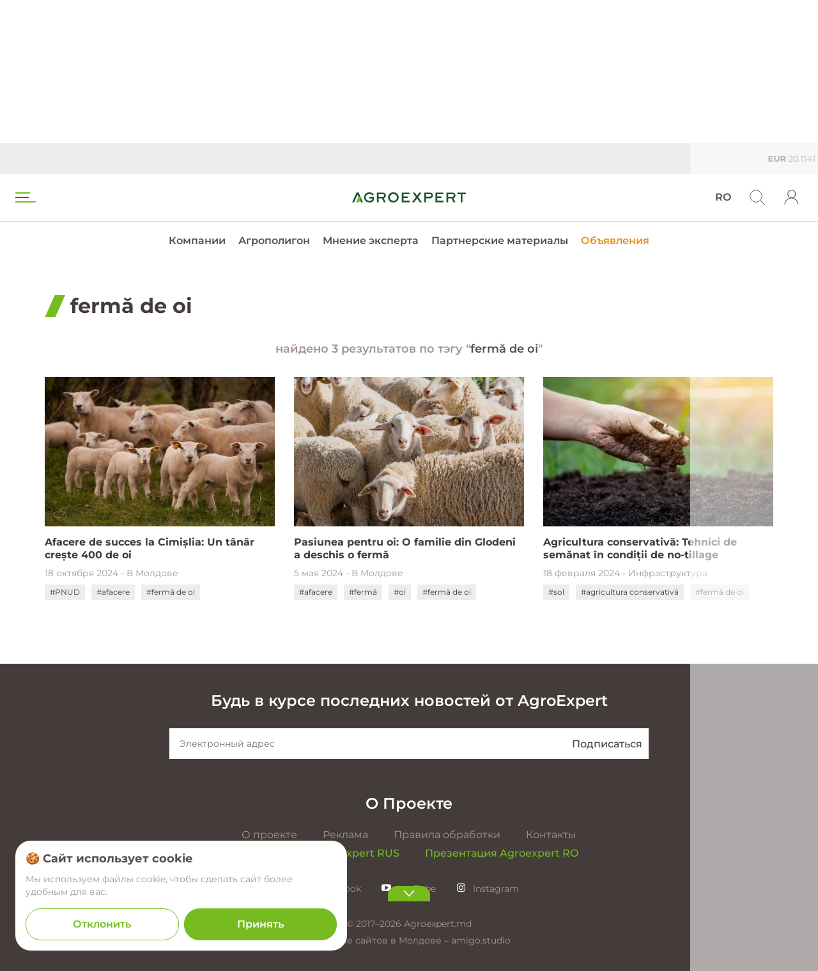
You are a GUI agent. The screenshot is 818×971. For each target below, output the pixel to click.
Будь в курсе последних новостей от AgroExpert (409, 700)
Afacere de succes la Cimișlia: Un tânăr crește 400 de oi (149, 548)
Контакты (551, 835)
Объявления (615, 240)
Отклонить (102, 924)
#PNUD (65, 592)
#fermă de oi (170, 592)
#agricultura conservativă (630, 592)
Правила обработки (447, 835)
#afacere (113, 592)
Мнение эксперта (371, 240)
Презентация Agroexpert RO (501, 853)
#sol (556, 592)
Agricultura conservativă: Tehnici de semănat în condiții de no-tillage (640, 548)
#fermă (363, 592)
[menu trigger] (24, 197)
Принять (260, 924)
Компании (197, 240)
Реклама (345, 835)
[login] (792, 197)
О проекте (269, 835)
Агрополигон (274, 240)
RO (723, 197)
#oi (400, 592)
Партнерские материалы (499, 240)
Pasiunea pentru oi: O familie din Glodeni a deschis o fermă (405, 548)
